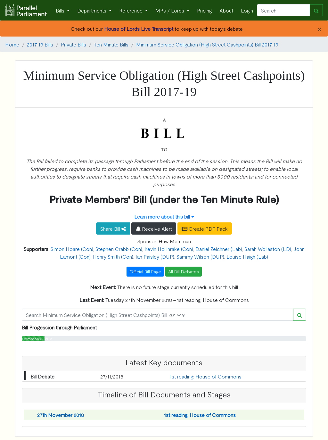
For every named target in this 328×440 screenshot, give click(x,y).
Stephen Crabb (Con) (118, 248)
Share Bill (113, 228)
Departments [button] (92, 10)
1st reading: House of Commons (206, 376)
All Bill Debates (183, 271)
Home (12, 44)
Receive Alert (153, 228)
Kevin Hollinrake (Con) (168, 248)
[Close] (319, 28)
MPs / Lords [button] (170, 10)
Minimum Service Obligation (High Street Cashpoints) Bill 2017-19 (207, 44)
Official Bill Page (145, 271)
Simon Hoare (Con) (72, 248)
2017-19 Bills (40, 44)
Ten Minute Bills (111, 44)
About (226, 10)
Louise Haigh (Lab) (247, 256)
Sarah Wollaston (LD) (267, 248)
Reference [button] (131, 10)
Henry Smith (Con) (113, 256)
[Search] (283, 10)
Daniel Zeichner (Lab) (218, 248)
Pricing (204, 10)
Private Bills (73, 44)
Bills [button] (61, 10)
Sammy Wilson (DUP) (200, 256)
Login (247, 10)
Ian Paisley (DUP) (154, 256)
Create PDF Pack (205, 228)
